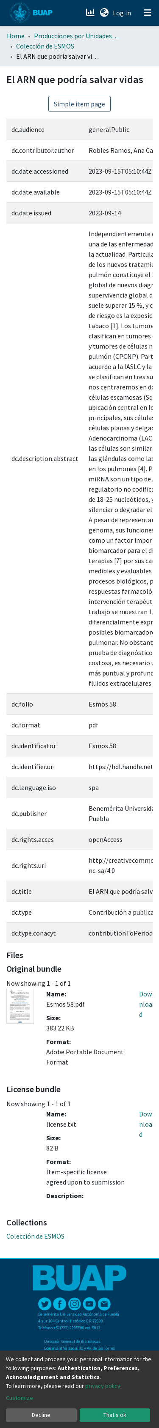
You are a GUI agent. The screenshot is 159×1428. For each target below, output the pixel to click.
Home (16, 35)
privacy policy (102, 1386)
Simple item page (79, 104)
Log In (123, 13)
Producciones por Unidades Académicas (76, 35)
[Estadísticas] (91, 13)
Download (145, 1004)
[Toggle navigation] (147, 13)
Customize (19, 1398)
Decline (41, 1415)
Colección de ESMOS (45, 46)
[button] (104, 13)
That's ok (114, 1415)
